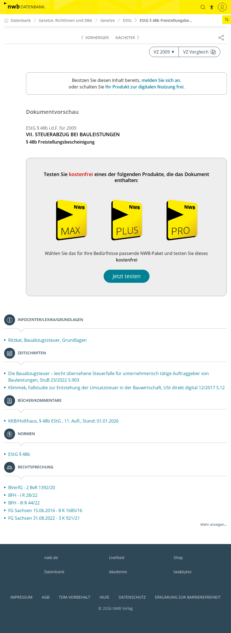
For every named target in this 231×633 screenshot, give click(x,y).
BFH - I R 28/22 (22, 495)
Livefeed (116, 557)
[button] (202, 7)
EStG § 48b (19, 454)
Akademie (118, 571)
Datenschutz (132, 597)
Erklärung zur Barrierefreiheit (188, 597)
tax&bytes (183, 571)
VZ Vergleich (199, 52)
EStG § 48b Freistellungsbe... (166, 20)
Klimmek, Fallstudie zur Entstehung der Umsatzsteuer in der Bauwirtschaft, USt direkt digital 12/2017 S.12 (116, 388)
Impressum (21, 597)
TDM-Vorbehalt (74, 597)
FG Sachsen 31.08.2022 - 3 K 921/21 (44, 518)
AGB (45, 597)
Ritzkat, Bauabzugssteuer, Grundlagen (47, 340)
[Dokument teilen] (221, 37)
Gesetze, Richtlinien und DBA (65, 20)
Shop (178, 557)
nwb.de (51, 557)
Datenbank (54, 571)
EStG (127, 20)
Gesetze (107, 20)
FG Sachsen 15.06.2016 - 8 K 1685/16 (45, 510)
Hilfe (104, 597)
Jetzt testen (127, 276)
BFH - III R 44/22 (24, 503)
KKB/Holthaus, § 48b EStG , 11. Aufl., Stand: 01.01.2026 (63, 421)
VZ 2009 (164, 52)
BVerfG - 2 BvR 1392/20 (31, 488)
